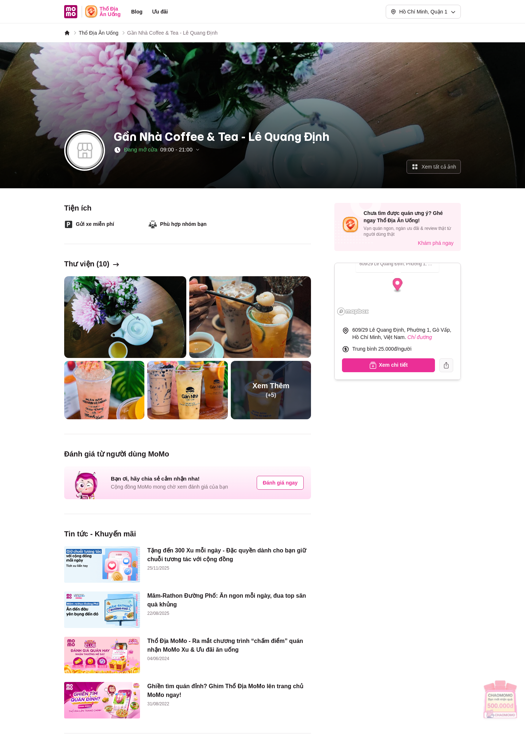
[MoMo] (67, 33)
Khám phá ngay (436, 243)
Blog (137, 12)
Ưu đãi (160, 12)
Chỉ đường (420, 337)
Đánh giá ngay (280, 483)
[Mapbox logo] (353, 311)
